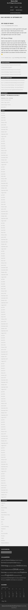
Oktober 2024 (4, 159)
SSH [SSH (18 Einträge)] (15, 577)
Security (12, 10)
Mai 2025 (3, 143)
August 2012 (3, 497)
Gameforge (17, 57)
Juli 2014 (3, 447)
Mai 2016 (3, 396)
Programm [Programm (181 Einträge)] (9, 575)
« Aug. (2, 601)
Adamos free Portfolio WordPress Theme (11, 606)
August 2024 (3, 164)
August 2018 (3, 333)
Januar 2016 (3, 405)
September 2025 (4, 134)
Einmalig (11, 98)
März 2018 (3, 344)
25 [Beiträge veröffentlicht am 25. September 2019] (9, 596)
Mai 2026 (3, 115)
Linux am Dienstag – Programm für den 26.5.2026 (11, 74)
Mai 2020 (3, 284)
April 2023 (3, 202)
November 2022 (4, 213)
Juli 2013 (3, 473)
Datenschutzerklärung (15, 12)
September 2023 (4, 190)
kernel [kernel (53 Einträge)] (11, 569)
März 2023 (3, 204)
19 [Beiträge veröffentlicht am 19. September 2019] (12, 595)
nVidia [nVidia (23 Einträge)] (18, 572)
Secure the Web (4, 533)
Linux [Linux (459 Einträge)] (15, 569)
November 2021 (4, 241)
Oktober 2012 (4, 494)
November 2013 (4, 466)
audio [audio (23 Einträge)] (2, 560)
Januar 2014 (3, 462)
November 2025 (4, 129)
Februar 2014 (4, 459)
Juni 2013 (3, 476)
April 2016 (3, 398)
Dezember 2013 (4, 464)
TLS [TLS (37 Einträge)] (2, 579)
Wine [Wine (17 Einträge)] (17, 579)
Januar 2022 (3, 237)
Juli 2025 (3, 138)
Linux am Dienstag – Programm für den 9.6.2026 (10, 65)
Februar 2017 (4, 375)
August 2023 (3, 192)
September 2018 (4, 330)
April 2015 (3, 426)
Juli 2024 (3, 167)
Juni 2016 (3, 394)
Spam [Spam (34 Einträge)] (12, 577)
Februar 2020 (4, 291)
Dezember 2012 (4, 490)
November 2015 (4, 410)
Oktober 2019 (4, 300)
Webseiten (3, 98)
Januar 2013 (3, 487)
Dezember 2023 (4, 183)
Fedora (16, 7)
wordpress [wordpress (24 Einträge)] (20, 579)
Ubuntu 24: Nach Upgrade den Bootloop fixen (14, 89)
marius (16, 25)
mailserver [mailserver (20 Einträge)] (11, 572)
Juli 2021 (3, 251)
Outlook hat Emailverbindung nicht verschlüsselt (10, 69)
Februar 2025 (4, 150)
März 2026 (3, 120)
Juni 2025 (3, 141)
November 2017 (4, 354)
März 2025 (3, 148)
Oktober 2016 (4, 384)
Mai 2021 (3, 255)
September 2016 (4, 387)
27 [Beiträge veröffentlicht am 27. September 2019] (16, 596)
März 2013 (3, 483)
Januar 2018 (3, 349)
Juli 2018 (3, 335)
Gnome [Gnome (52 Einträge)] (7, 569)
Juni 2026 (3, 113)
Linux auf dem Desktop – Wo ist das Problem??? (14, 85)
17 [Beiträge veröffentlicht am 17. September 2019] (5, 595)
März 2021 (3, 260)
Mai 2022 (3, 227)
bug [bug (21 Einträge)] (14, 560)
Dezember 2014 (4, 436)
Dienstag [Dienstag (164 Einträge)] (4, 565)
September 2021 (4, 246)
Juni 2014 (3, 450)
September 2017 (4, 358)
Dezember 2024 (4, 155)
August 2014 (3, 445)
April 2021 (3, 258)
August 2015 (3, 417)
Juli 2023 (3, 195)
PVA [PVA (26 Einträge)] (19, 575)
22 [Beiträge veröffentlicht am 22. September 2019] (23, 595)
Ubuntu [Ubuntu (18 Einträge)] (4, 579)
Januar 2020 (3, 293)
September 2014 (4, 443)
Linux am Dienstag (5, 526)
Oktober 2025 (4, 131)
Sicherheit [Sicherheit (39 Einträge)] (8, 578)
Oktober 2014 (4, 440)
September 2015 (4, 415)
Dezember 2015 (4, 408)
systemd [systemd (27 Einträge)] (21, 577)
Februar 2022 (4, 234)
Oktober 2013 (4, 468)
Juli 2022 (3, 223)
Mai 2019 (3, 312)
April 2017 (3, 370)
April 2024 (3, 174)
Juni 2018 (3, 337)
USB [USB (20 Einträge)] (11, 579)
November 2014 (4, 438)
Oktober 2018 (4, 328)
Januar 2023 (3, 209)
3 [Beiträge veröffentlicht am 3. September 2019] (5, 592)
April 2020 (3, 286)
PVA (2, 531)
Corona (2, 510)
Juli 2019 (3, 307)
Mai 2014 (3, 452)
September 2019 (4, 302)
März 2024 (3, 176)
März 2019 (3, 316)
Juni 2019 (3, 309)
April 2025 (3, 145)
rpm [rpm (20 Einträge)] (21, 575)
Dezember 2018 (4, 323)
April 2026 (3, 117)
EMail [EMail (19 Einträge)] (9, 565)
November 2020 (4, 270)
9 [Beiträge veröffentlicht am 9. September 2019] (1, 593)
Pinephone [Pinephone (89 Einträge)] (23, 572)
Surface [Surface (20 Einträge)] (17, 577)
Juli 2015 (3, 419)
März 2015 (3, 429)
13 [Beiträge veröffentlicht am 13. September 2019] (16, 593)
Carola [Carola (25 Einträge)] (16, 560)
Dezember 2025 (4, 127)
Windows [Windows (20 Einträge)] (14, 579)
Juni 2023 (3, 197)
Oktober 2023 (4, 188)
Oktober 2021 (4, 244)
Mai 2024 (3, 171)
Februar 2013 (4, 485)
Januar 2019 (3, 321)
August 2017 (3, 361)
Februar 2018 (4, 347)
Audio (2, 505)
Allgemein (3, 503)
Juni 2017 (3, 365)
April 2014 (3, 454)
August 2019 (3, 305)
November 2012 (4, 492)
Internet (6, 57)
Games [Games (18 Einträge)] (3, 569)
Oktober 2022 (4, 216)
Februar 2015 (4, 431)
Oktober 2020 (4, 272)
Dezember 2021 (4, 239)
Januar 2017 (3, 377)
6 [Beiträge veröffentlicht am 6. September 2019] (16, 592)
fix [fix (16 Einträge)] (1, 569)
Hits (7, 98)
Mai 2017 (3, 368)
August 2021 (3, 248)
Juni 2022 (3, 225)
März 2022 (3, 232)
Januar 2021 (3, 265)
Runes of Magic (23, 57)
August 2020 (3, 277)
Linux (11, 7)
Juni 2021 (3, 253)
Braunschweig (19, 10)
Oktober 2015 (4, 412)
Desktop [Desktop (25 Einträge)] (19, 562)
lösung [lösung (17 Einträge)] (8, 572)
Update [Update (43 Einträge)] (8, 580)
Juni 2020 (3, 281)
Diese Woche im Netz (5, 514)
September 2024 (4, 162)
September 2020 (4, 274)
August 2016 (3, 389)
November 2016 (4, 382)
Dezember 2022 (4, 211)
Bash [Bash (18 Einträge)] (4, 560)
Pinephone (3, 528)
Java (21, 7)
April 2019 (3, 314)
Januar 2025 (3, 152)
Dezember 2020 (4, 267)
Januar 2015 (3, 433)
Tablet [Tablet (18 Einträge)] (25, 577)
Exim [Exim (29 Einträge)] (12, 566)
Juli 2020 (3, 279)
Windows (3, 540)
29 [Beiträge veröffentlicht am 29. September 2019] (23, 596)
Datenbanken (4, 512)
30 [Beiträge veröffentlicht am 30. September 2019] (1, 598)
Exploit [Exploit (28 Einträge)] (14, 566)
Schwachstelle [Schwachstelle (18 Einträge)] (3, 577)
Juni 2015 (3, 422)
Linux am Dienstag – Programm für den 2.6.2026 (10, 72)
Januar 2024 (3, 181)
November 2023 (4, 185)
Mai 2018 (3, 340)
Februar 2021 (4, 262)
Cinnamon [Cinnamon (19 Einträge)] (20, 560)
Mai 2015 (3, 424)
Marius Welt (14, 1)
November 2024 (4, 157)
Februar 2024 (4, 178)
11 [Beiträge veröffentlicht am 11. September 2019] (9, 593)
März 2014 (3, 457)
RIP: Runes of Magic (7, 23)
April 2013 (3, 480)
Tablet (2, 538)
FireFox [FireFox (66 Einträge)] (25, 566)
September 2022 (4, 218)
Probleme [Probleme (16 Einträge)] (3, 575)
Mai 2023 (3, 199)
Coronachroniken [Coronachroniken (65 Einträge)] (11, 562)
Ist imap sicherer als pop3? (6, 67)
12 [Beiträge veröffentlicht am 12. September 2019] (12, 593)
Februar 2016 (4, 403)
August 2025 (3, 136)
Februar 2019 (4, 319)
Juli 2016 (3, 391)
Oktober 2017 (4, 356)
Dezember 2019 (4, 295)
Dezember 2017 (4, 351)
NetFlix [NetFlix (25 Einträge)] (15, 572)
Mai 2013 (3, 478)
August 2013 (3, 471)
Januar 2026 (3, 124)
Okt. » (6, 601)
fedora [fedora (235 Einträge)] (19, 565)
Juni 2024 (3, 169)
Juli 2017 (3, 363)
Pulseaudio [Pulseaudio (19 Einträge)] (16, 575)
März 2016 (3, 401)
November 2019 (4, 298)
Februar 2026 (4, 122)
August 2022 (3, 220)
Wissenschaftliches (5, 542)
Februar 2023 (4, 206)
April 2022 (3, 230)
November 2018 (4, 326)
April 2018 (3, 342)
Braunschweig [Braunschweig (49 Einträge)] (9, 560)
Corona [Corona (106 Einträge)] (3, 563)
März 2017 (3, 373)
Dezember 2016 (4, 380)
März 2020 (3, 288)
